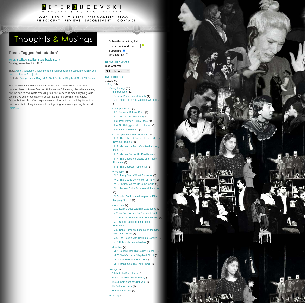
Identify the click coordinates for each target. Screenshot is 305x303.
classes (75, 17)
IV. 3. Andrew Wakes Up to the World (134, 184)
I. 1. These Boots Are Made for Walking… (136, 99)
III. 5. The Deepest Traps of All (130, 166)
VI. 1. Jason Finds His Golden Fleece (134, 251)
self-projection (31, 74)
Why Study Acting (121, 290)
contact (126, 21)
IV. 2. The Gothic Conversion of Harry (134, 179)
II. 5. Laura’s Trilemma (126, 129)
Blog (38, 78)
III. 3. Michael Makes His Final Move (133, 154)
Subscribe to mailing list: (124, 41)
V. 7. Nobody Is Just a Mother (130, 242)
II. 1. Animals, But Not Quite (129, 112)
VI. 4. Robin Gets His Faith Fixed (132, 264)
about (57, 17)
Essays (113, 269)
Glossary (114, 295)
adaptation (29, 70)
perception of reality (80, 70)
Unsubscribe (116, 55)
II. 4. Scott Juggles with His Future (132, 125)
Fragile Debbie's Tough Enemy (128, 277)
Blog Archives (113, 66)
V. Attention (118, 205)
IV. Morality (118, 171)
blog (122, 17)
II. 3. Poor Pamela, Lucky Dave (131, 121)
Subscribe (115, 50)
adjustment (43, 70)
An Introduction (120, 91)
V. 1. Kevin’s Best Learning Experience (135, 208)
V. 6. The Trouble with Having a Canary (135, 238)
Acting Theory (27, 78)
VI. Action (89, 78)
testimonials (100, 17)
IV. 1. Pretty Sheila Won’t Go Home (133, 175)
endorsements (99, 21)
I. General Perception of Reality (129, 96)
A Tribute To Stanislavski (125, 273)
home (42, 17)
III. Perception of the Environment (130, 134)
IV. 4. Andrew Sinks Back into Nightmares (136, 188)
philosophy (48, 21)
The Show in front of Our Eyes (128, 282)
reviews (72, 21)
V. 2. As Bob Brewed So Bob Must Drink (135, 213)
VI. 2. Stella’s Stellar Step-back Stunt (34, 59)
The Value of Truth (122, 286)
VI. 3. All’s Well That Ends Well (130, 259)
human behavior (59, 70)
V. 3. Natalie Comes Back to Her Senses (136, 217)
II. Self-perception (121, 108)
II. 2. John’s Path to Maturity (129, 116)
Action (18, 70)
